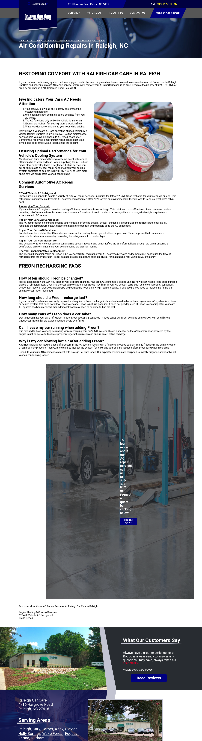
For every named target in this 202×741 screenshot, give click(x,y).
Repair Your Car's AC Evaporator (38, 240)
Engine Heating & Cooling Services (38, 612)
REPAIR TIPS (116, 12)
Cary (36, 729)
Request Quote (128, 521)
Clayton (71, 729)
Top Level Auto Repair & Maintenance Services (66, 40)
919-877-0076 (167, 4)
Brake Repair (26, 618)
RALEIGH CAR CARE (29, 40)
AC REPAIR (99, 40)
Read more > (131, 663)
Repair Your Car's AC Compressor (39, 219)
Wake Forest (52, 733)
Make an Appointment (168, 12)
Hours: (38, 4)
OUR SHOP (74, 12)
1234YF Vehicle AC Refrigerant (37, 193)
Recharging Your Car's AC (34, 206)
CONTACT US (137, 12)
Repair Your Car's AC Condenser (38, 230)
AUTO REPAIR (94, 12)
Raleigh (24, 729)
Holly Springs (29, 733)
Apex (59, 729)
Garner (47, 729)
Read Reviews (149, 678)
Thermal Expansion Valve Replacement (42, 251)
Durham (38, 738)
